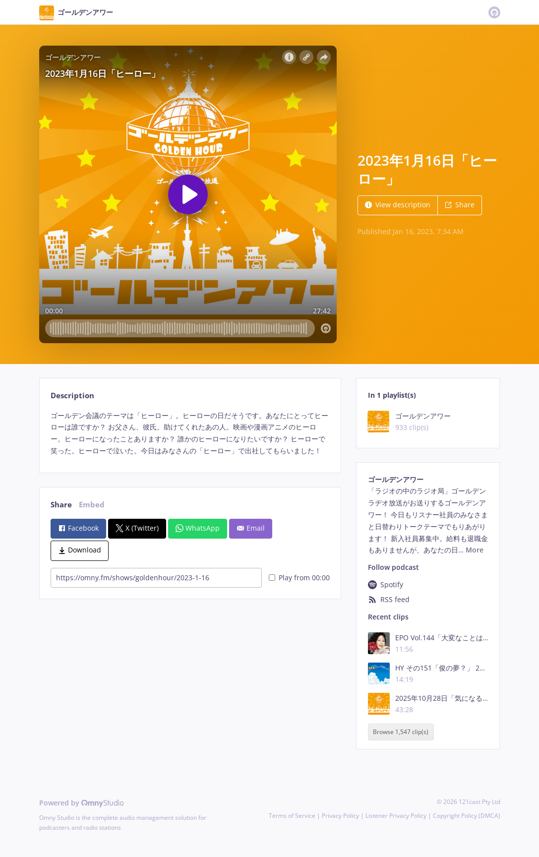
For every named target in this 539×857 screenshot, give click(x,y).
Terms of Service (292, 815)
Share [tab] (61, 504)
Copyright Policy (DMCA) (466, 815)
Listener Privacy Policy (395, 815)
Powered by (81, 802)
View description (397, 204)
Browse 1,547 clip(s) (400, 732)
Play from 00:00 (299, 577)
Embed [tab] (92, 504)
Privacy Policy (340, 815)
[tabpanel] (190, 433)
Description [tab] (72, 395)
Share (460, 204)
